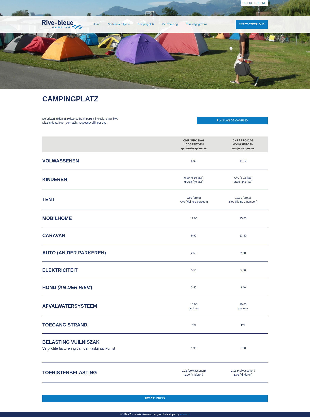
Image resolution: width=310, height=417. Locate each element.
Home (96, 24)
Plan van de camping (232, 120)
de (251, 3)
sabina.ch (185, 414)
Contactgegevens (196, 24)
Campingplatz (145, 24)
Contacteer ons (252, 24)
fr (245, 3)
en (257, 3)
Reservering (155, 398)
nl (264, 3)
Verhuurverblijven (118, 24)
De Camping (170, 24)
